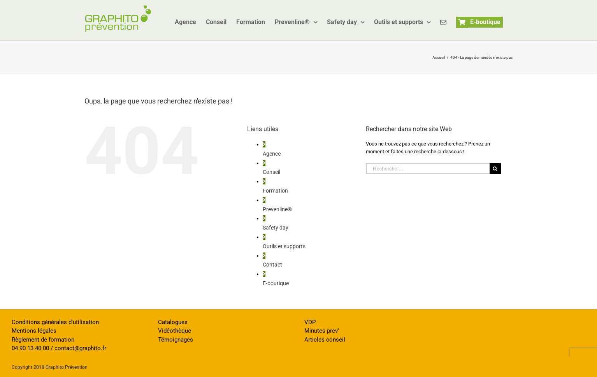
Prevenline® (277, 209)
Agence (272, 154)
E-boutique (276, 283)
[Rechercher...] (428, 168)
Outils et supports (284, 246)
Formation (275, 191)
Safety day (275, 227)
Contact (272, 264)
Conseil (271, 172)
